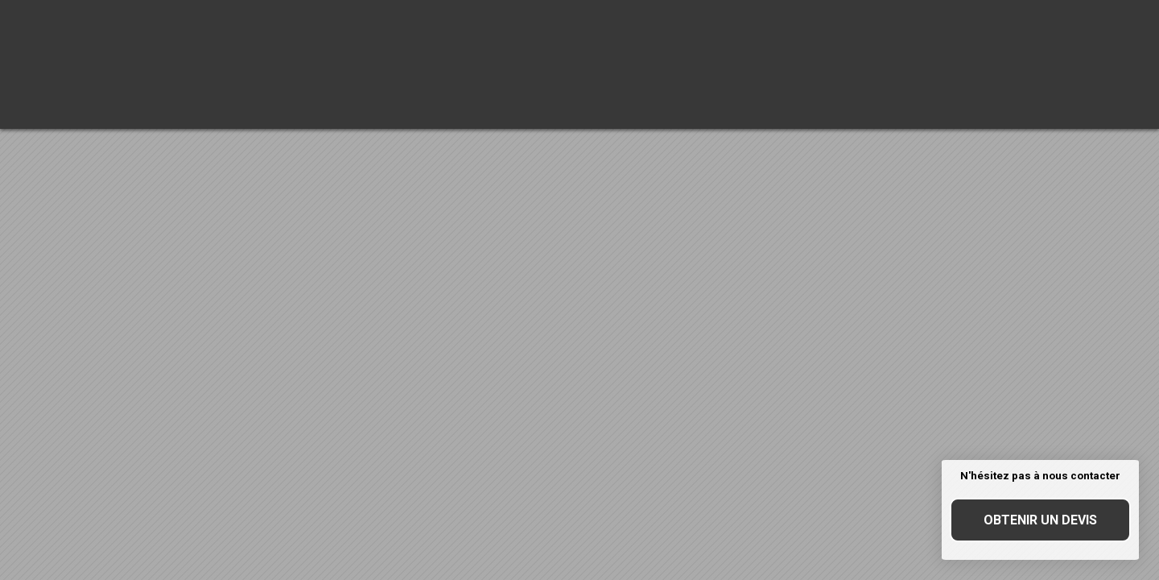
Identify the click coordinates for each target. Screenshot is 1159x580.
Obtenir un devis (1040, 520)
